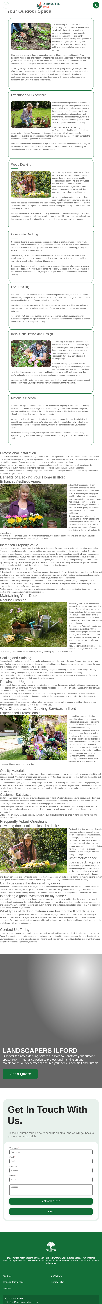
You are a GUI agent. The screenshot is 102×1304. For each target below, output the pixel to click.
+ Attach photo (51, 1201)
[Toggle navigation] (6, 5)
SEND (51, 1211)
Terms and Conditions (13, 1282)
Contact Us (56, 1276)
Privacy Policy (58, 1282)
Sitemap (7, 1288)
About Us (7, 1276)
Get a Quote (20, 1074)
